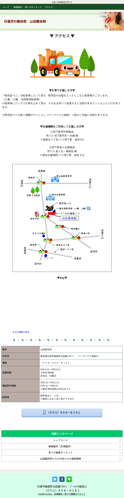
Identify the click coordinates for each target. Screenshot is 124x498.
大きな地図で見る (20, 332)
